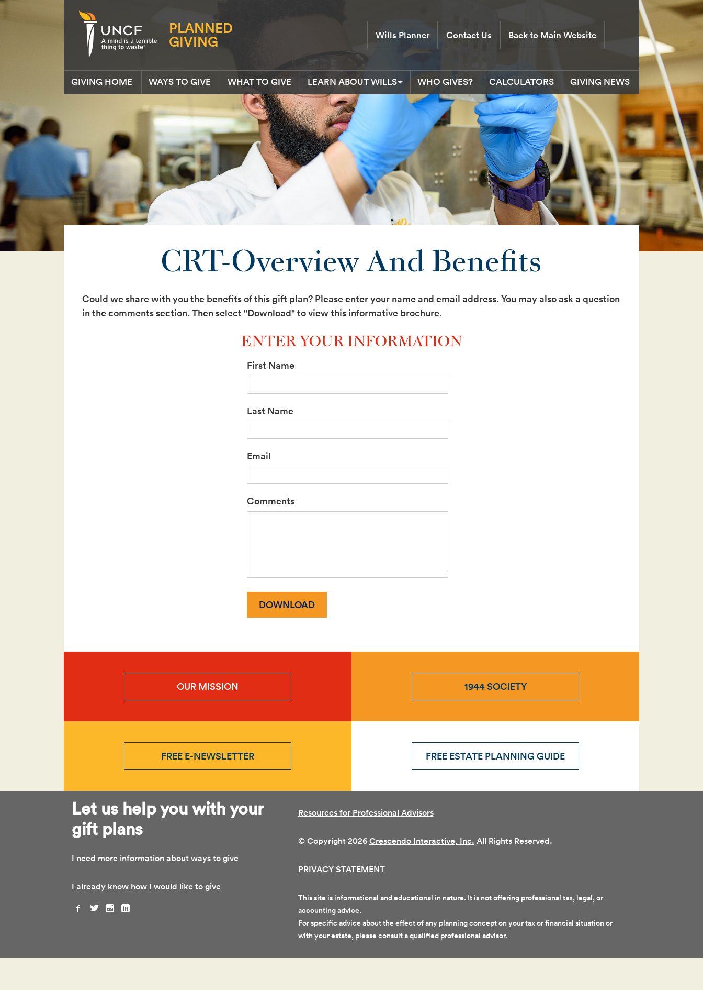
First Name (270, 398)
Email (259, 488)
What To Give (291, 84)
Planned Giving (201, 34)
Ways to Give (199, 84)
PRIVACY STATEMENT (341, 901)
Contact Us (469, 35)
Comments (270, 533)
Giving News (352, 112)
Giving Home (109, 84)
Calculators (592, 84)
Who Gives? (503, 84)
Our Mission (208, 719)
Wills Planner (402, 35)
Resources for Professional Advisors (366, 845)
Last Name (270, 443)
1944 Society (495, 719)
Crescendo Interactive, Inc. (421, 873)
